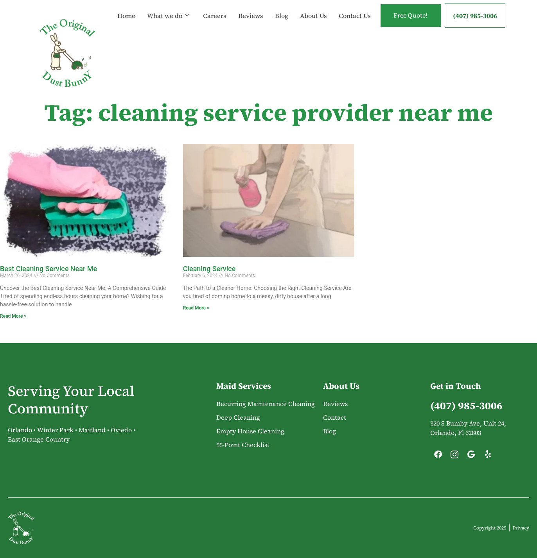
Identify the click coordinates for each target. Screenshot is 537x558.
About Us (312, 8)
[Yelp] (488, 456)
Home (126, 8)
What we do (167, 8)
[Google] (471, 456)
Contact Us (133, 23)
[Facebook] (438, 456)
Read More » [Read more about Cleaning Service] (196, 308)
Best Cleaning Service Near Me (48, 269)
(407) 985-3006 (475, 15)
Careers (214, 8)
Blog (280, 8)
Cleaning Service (209, 269)
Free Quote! (410, 15)
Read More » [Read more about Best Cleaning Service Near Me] (13, 316)
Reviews (249, 8)
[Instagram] (454, 456)
